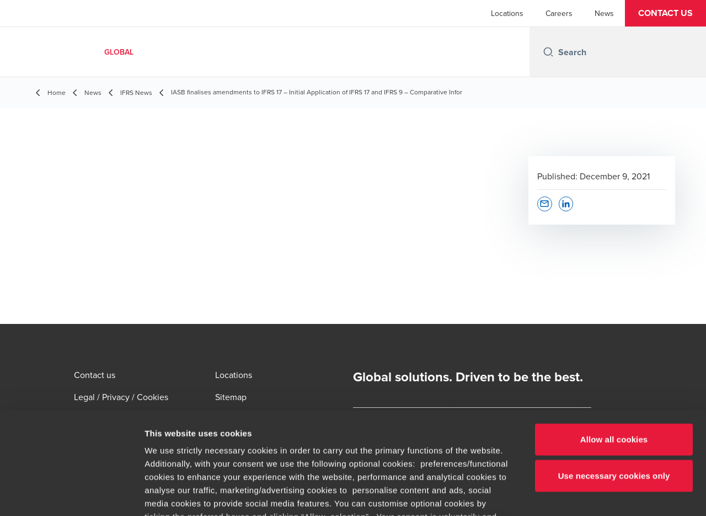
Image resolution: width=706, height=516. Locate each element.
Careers (559, 13)
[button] (665, 13)
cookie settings (345, 438)
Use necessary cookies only (614, 383)
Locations (507, 13)
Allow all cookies (614, 347)
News (604, 13)
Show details (579, 494)
